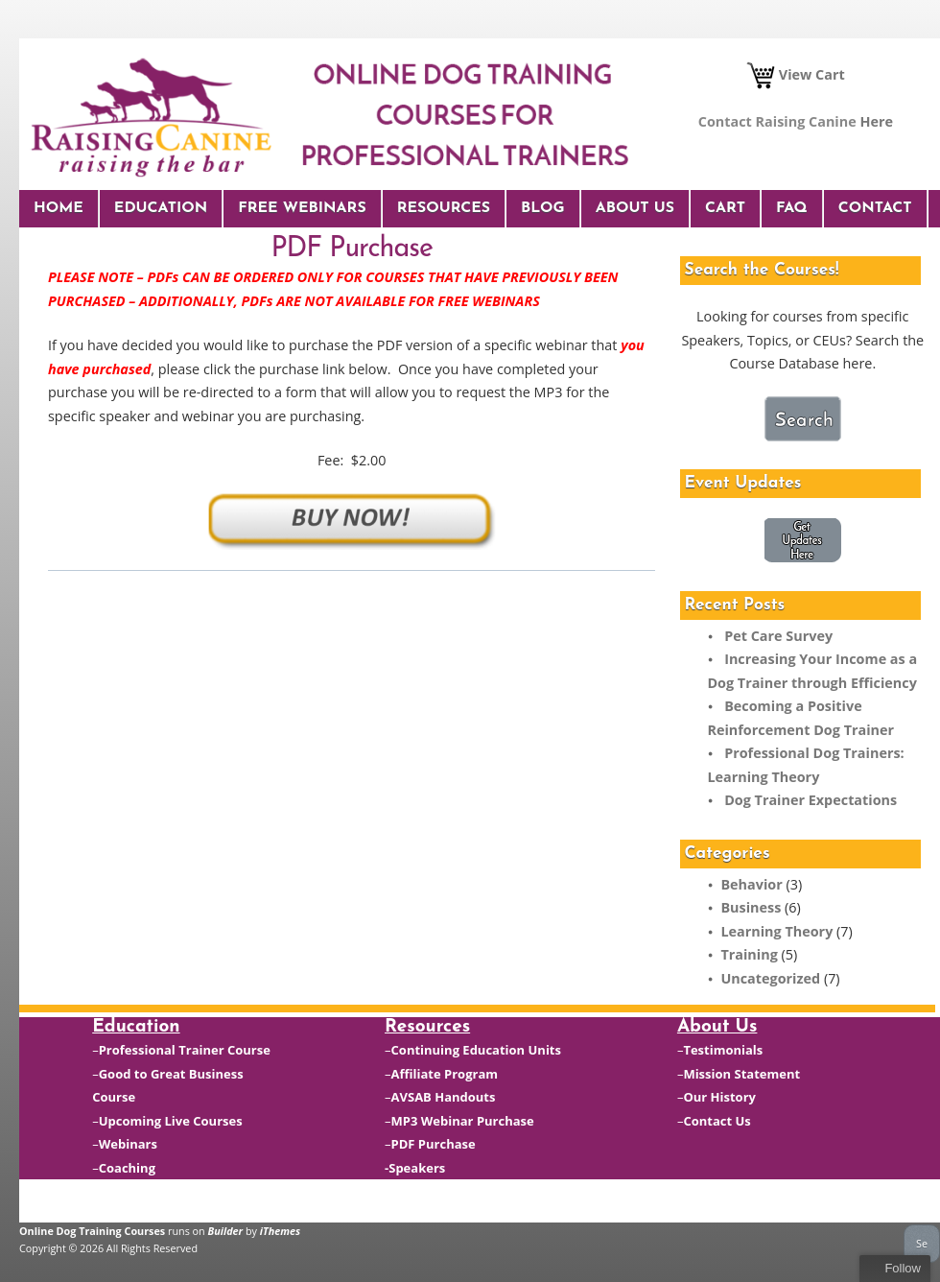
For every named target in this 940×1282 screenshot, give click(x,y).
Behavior (751, 884)
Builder (226, 1230)
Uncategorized (770, 978)
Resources (443, 208)
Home (58, 208)
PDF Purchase (433, 1143)
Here (876, 121)
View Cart (795, 74)
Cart (725, 208)
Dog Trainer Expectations (810, 800)
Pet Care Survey (778, 636)
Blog (543, 208)
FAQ (792, 208)
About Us (635, 208)
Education (160, 208)
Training (748, 954)
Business (750, 907)
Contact (875, 208)
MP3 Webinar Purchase (462, 1120)
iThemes (280, 1230)
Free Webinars (301, 208)
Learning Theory (776, 931)
